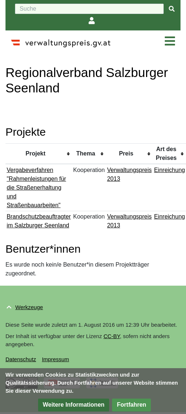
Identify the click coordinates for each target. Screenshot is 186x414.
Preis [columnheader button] (126, 153)
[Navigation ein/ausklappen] (170, 41)
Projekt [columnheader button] (35, 153)
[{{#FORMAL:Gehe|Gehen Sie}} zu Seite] (172, 9)
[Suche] (89, 9)
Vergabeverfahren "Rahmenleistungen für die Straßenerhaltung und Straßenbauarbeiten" (36, 187)
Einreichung (169, 170)
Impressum (55, 359)
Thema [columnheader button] (85, 153)
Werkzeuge (29, 307)
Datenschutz (20, 359)
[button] (73, 405)
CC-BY (112, 336)
